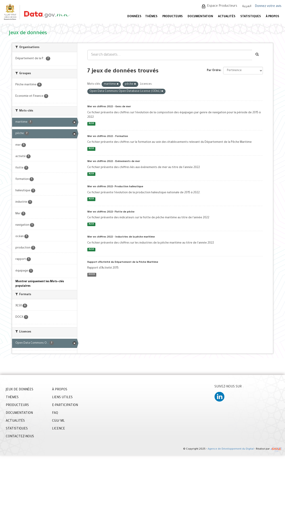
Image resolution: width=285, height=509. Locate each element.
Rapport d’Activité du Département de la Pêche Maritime (122, 262)
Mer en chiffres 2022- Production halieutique (115, 186)
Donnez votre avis (268, 6)
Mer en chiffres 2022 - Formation (107, 136)
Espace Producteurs (222, 6)
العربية (246, 6)
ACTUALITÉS (226, 16)
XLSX (91, 123)
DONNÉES (134, 16)
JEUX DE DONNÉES (19, 390)
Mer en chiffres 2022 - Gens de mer (109, 106)
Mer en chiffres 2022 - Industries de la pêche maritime (121, 237)
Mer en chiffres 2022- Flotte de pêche (110, 212)
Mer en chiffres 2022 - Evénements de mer (113, 161)
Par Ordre (213, 70)
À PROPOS (272, 16)
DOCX (92, 274)
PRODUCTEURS (172, 16)
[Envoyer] (257, 55)
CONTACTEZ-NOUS (20, 437)
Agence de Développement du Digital (231, 449)
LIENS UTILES (62, 398)
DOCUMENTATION (200, 16)
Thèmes (151, 16)
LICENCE (58, 429)
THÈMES (12, 398)
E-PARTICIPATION (65, 405)
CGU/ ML (58, 421)
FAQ (55, 413)
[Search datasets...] (169, 55)
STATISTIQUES (250, 16)
